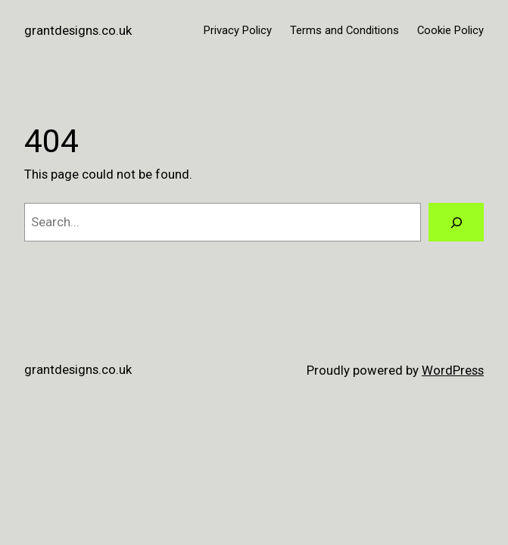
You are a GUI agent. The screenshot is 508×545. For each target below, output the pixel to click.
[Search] (456, 222)
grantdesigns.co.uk (78, 30)
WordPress (453, 370)
